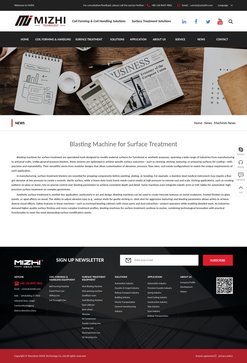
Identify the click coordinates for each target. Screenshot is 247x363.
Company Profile (187, 282)
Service (180, 39)
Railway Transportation (157, 316)
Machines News (225, 123)
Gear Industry (153, 311)
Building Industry (122, 297)
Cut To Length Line (57, 300)
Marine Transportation (125, 302)
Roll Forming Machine (59, 286)
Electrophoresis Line (91, 332)
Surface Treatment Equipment (88, 42)
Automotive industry (124, 283)
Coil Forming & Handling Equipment (53, 42)
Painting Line (88, 328)
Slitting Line (54, 295)
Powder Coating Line (91, 323)
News (201, 39)
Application (138, 39)
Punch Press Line (56, 291)
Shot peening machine (92, 291)
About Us (159, 39)
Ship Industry (153, 306)
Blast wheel (87, 309)
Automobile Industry (156, 283)
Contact (222, 39)
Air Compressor (89, 318)
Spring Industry (154, 292)
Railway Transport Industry (127, 292)
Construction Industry (157, 302)
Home (25, 39)
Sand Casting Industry (157, 297)
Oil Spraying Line (89, 337)
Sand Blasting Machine (92, 300)
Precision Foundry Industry (159, 288)
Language (223, 5)
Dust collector (88, 305)
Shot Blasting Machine (92, 286)
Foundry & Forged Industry (127, 288)
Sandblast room (89, 295)
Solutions (117, 39)
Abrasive (86, 314)
